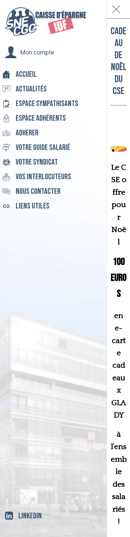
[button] (29, 52)
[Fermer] (116, 9)
